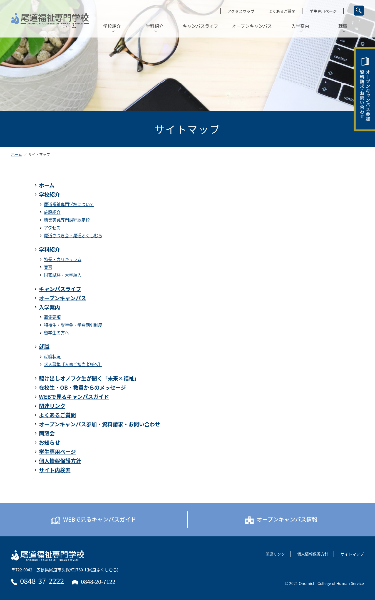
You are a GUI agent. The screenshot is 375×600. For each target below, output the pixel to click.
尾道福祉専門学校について (69, 204)
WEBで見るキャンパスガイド (74, 397)
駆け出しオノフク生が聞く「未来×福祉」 (89, 378)
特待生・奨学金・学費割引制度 (73, 325)
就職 (44, 347)
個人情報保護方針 (60, 461)
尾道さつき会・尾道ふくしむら (73, 235)
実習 (48, 267)
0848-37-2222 (37, 581)
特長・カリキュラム (62, 259)
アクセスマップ (240, 11)
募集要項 (52, 317)
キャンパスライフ (60, 289)
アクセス (52, 227)
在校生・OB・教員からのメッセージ (82, 387)
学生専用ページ (323, 11)
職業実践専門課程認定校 (67, 220)
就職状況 (52, 356)
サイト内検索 (55, 470)
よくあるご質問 (281, 11)
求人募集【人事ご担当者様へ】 (73, 364)
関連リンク (52, 406)
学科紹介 (49, 249)
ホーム (16, 154)
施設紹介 (52, 212)
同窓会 (47, 433)
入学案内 (49, 307)
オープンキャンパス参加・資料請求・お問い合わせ (99, 424)
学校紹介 (49, 194)
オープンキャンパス (62, 298)
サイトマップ (352, 554)
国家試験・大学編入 (62, 275)
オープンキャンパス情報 (281, 519)
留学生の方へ (56, 332)
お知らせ (49, 442)
